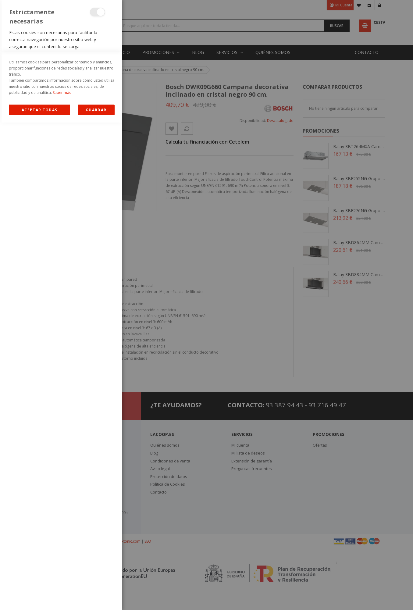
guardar (96, 597)
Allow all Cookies (39, 597)
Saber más (62, 580)
